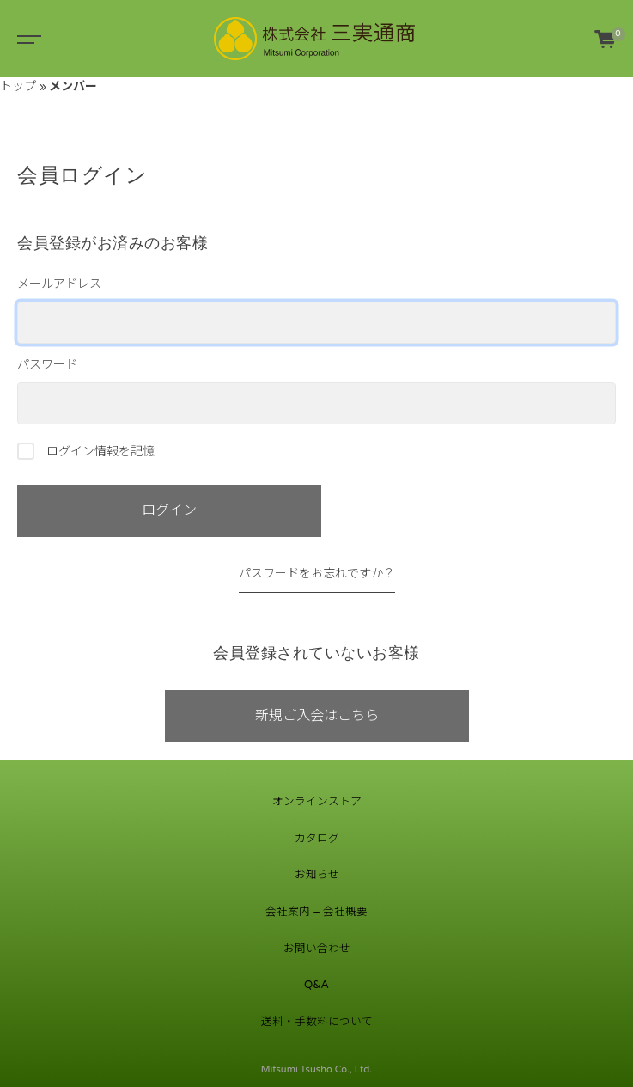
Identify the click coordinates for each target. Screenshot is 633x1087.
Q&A (316, 985)
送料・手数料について (317, 1022)
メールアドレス (316, 310)
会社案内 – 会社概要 (316, 912)
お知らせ (317, 875)
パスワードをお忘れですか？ (317, 573)
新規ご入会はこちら (317, 715)
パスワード (316, 390)
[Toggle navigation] (26, 38)
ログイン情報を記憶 (86, 451)
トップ (18, 86)
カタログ (317, 839)
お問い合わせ (316, 949)
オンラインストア (317, 802)
